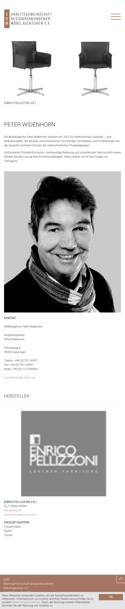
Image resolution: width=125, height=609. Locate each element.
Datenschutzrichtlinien (26, 602)
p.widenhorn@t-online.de (19, 377)
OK (111, 597)
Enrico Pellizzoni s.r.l (20, 103)
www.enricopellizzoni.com (20, 514)
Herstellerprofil (13, 510)
